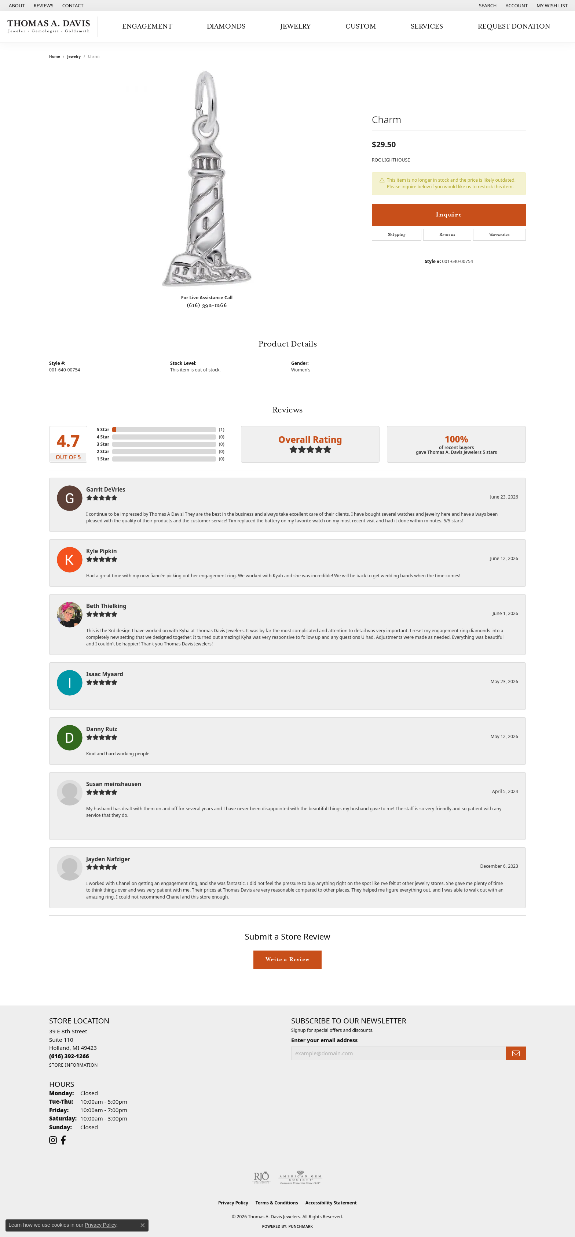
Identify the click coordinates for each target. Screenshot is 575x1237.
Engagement (147, 26)
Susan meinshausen (113, 784)
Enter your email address (324, 1040)
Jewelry (295, 26)
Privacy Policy (233, 1203)
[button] (487, 5)
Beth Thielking (106, 606)
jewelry (74, 56)
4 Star (103, 437)
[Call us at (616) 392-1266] (69, 1056)
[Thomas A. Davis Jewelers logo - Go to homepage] (51, 26)
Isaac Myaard (104, 674)
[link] (16, 5)
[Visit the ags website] (300, 1178)
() (221, 429)
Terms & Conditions (277, 1203)
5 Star (103, 429)
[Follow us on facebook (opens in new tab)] (63, 1140)
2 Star (103, 451)
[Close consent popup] (142, 1225)
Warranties (499, 235)
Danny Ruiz (101, 729)
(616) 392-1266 (207, 305)
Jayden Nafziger (108, 859)
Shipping (397, 235)
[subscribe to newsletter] (516, 1053)
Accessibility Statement (331, 1203)
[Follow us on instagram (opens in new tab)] (53, 1140)
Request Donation (514, 26)
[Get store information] (73, 1065)
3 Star (103, 444)
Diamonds (226, 26)
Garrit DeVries (105, 489)
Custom (360, 26)
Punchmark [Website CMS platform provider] (301, 1226)
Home (54, 56)
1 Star (103, 459)
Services (427, 26)
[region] (207, 179)
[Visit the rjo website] (261, 1178)
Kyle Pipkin (101, 551)
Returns (447, 235)
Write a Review (287, 959)
